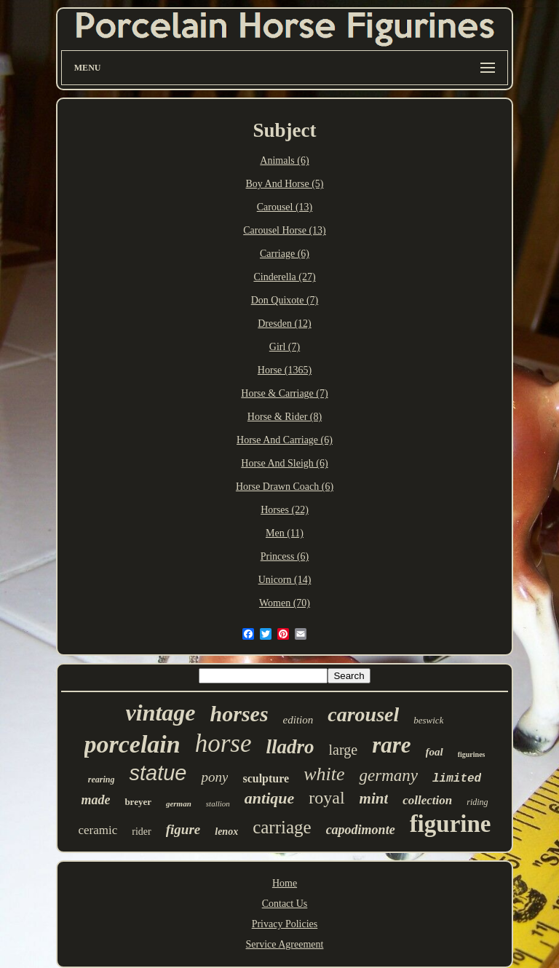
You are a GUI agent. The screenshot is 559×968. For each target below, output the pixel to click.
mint (374, 798)
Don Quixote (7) (285, 300)
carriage (282, 827)
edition (298, 720)
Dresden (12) (284, 323)
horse (223, 743)
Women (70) (284, 603)
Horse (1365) (285, 370)
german (178, 803)
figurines (471, 754)
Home (284, 883)
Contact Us (285, 903)
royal (326, 797)
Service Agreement (285, 944)
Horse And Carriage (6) (285, 440)
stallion (218, 803)
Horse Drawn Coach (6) (284, 486)
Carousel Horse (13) (284, 230)
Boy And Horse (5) (285, 183)
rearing (101, 779)
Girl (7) (284, 346)
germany (388, 775)
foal (434, 752)
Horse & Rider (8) (284, 416)
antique (269, 798)
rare (391, 745)
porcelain (132, 744)
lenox (226, 831)
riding (477, 802)
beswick (428, 720)
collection (427, 800)
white (324, 774)
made (95, 800)
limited (456, 778)
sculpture (265, 778)
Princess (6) (285, 556)
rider (141, 831)
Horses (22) (285, 509)
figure (183, 829)
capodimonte (360, 829)
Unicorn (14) (285, 579)
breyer (137, 801)
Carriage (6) (284, 253)
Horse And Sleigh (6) (284, 463)
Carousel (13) (285, 207)
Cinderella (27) (284, 276)
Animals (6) (284, 160)
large (343, 750)
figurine (450, 824)
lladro (290, 747)
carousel (363, 714)
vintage (161, 712)
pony (214, 777)
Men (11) (285, 533)
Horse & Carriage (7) (284, 393)
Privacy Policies (285, 924)
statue (157, 773)
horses (239, 714)
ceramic (98, 830)
